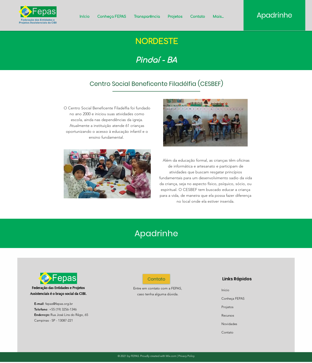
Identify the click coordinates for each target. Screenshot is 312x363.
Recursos (227, 315)
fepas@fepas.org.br (59, 304)
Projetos (227, 307)
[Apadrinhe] (274, 15)
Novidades (229, 324)
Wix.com (171, 356)
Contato (227, 332)
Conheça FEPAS (232, 298)
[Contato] (156, 279)
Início (225, 290)
